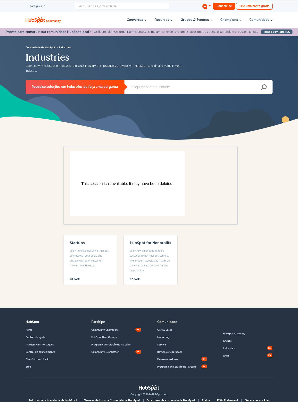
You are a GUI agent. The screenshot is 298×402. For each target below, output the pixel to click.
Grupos (227, 341)
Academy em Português (40, 344)
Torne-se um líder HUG (277, 32)
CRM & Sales (164, 329)
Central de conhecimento (40, 352)
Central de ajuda (35, 337)
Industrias (229, 348)
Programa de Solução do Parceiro (110, 344)
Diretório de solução (37, 359)
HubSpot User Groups (104, 337)
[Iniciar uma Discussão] (206, 6)
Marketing (163, 337)
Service (161, 344)
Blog (28, 366)
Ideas (226, 355)
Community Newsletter (105, 352)
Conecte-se (224, 6)
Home (29, 329)
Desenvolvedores (167, 359)
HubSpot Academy (234, 333)
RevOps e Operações (169, 352)
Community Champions (105, 329)
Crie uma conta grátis (254, 6)
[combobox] (122, 6)
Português (34, 6)
